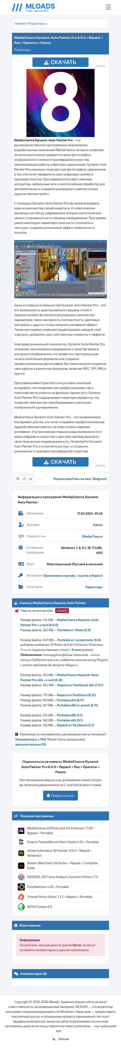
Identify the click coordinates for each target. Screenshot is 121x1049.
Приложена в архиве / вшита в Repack (73, 575)
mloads (62, 611)
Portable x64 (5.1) (70, 720)
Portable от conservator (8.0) (78, 640)
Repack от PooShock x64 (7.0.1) (80, 685)
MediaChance (92, 536)
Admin (98, 525)
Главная (20, 23)
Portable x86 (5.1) (69, 715)
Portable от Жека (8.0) (74, 630)
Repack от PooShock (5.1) (75, 725)
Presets (26, 650)
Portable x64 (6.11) (70, 700)
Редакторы (36, 23)
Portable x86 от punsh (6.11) (77, 705)
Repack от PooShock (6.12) (76, 695)
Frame (76, 650)
